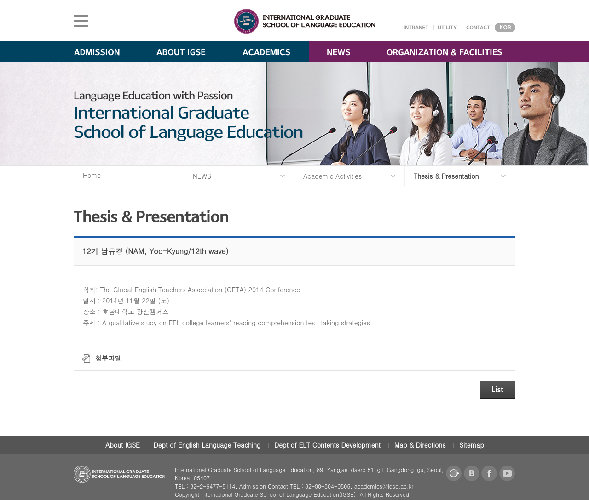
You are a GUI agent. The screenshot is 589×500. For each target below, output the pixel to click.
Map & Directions (420, 444)
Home (92, 175)
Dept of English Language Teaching (207, 444)
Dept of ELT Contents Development (327, 444)
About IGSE (122, 444)
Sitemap (471, 444)
